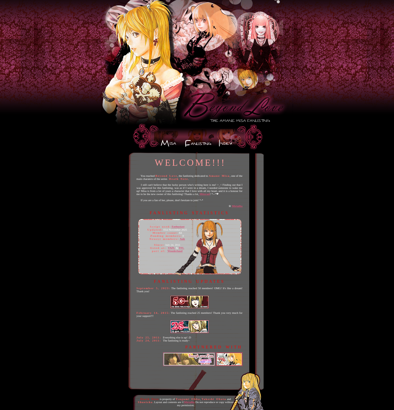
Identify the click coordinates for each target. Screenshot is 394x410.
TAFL (171, 247)
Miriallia (237, 206)
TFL (181, 247)
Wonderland (174, 250)
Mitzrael (205, 194)
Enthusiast (178, 226)
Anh (182, 238)
